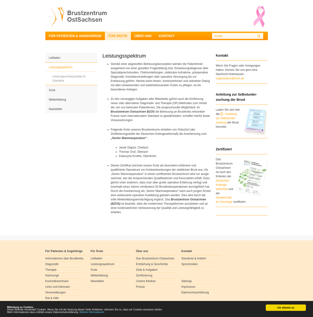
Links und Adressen (57, 286)
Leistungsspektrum (61, 67)
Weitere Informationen (91, 312)
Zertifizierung (144, 275)
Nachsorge (52, 275)
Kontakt (167, 36)
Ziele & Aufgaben (147, 269)
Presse (140, 286)
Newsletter (55, 109)
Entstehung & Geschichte (152, 264)
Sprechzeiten (189, 264)
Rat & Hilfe (52, 298)
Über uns (143, 36)
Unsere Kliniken (146, 281)
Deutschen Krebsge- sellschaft (222, 185)
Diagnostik (52, 264)
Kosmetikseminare (57, 281)
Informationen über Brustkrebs (64, 258)
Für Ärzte (117, 36)
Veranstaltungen (55, 292)
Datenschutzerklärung (195, 292)
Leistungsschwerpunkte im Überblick (69, 78)
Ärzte (52, 90)
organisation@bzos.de (230, 78)
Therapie (50, 269)
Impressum (188, 286)
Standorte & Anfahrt (193, 258)
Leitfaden (54, 57)
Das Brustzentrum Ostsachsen (155, 258)
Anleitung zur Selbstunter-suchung (226, 118)
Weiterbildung (57, 99)
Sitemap (186, 281)
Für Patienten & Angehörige (75, 36)
